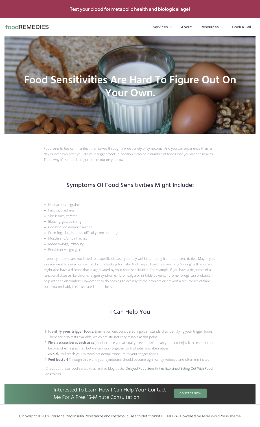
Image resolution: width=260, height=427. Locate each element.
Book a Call (242, 26)
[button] (130, 9)
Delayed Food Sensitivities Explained (153, 368)
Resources (214, 27)
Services (169, 27)
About (191, 26)
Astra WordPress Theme (221, 416)
